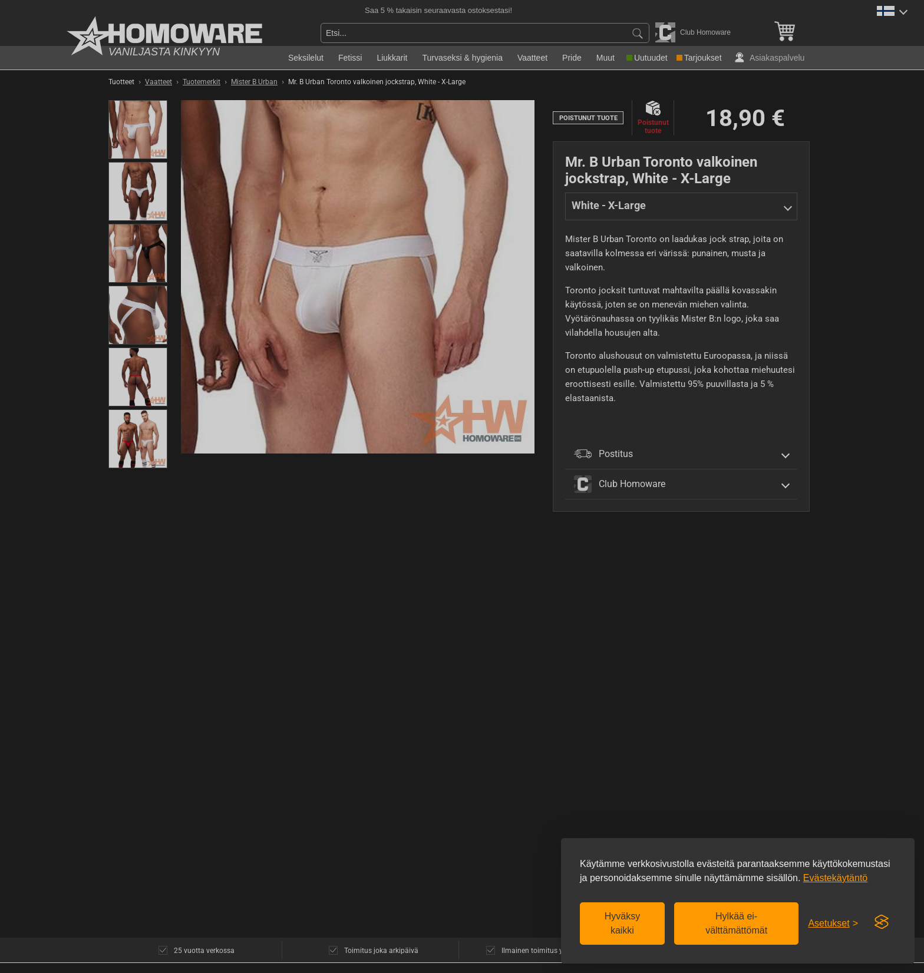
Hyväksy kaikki (622, 923)
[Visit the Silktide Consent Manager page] (881, 922)
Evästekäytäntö (835, 878)
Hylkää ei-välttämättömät (736, 923)
